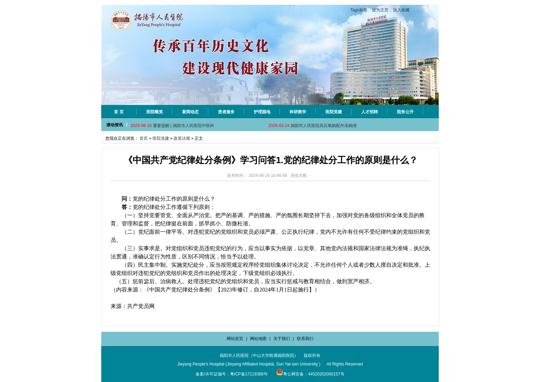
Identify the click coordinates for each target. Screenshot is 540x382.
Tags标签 (358, 10)
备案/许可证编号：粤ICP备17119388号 (232, 374)
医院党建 (161, 138)
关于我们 (281, 338)
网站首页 (235, 338)
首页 (143, 138)
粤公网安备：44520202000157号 (310, 374)
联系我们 (305, 338)
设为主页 (380, 10)
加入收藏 (401, 10)
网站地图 (258, 338)
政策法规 (182, 138)
